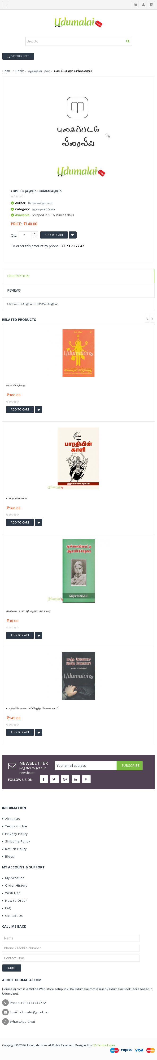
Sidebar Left (18, 56)
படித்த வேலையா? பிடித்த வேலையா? (32, 708)
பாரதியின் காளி (17, 498)
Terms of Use (14, 826)
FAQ (7, 908)
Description (18, 276)
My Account (13, 878)
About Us (11, 819)
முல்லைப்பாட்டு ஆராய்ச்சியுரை (28, 611)
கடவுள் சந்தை (15, 385)
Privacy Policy (15, 834)
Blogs (8, 856)
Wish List (11, 893)
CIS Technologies (103, 1045)
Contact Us (12, 915)
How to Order (14, 900)
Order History (15, 885)
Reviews (14, 290)
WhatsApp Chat (22, 1021)
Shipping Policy (16, 841)
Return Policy (14, 849)
